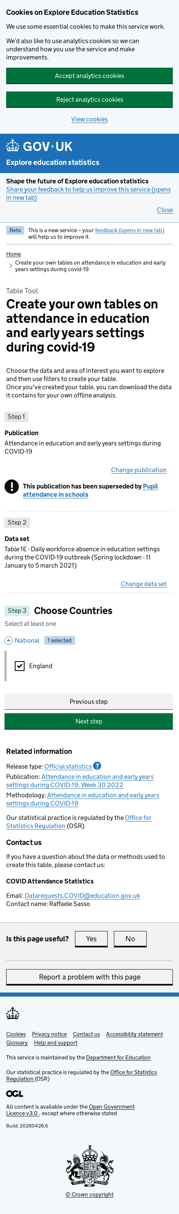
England (40, 666)
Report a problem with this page (89, 976)
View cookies (89, 119)
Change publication (139, 470)
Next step (88, 721)
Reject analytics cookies (89, 99)
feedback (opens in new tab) (129, 230)
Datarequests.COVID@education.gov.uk (82, 895)
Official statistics (72, 766)
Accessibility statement (134, 1034)
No (136, 938)
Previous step (89, 701)
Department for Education (118, 1057)
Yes (97, 938)
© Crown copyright (89, 1194)
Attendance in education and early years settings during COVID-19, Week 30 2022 (80, 781)
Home (13, 254)
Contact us (86, 1034)
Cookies (16, 1034)
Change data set (144, 584)
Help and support (55, 1042)
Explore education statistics (53, 162)
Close (165, 210)
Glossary (17, 1042)
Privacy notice (49, 1034)
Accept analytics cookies (89, 76)
